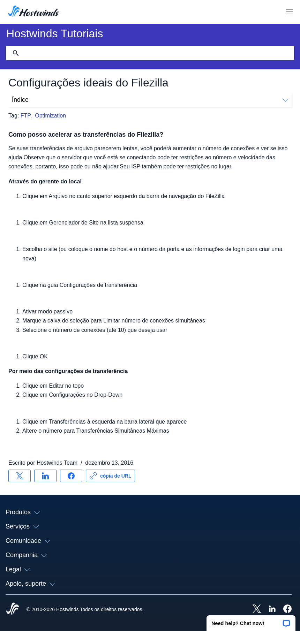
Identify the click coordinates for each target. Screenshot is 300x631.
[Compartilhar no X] (19, 476)
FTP (25, 116)
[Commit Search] (15, 53)
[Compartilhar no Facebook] (71, 476)
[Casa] (33, 12)
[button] (251, 621)
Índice (150, 99)
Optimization (50, 116)
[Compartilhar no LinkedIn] (45, 476)
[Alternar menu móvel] (289, 11)
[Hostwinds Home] (13, 609)
